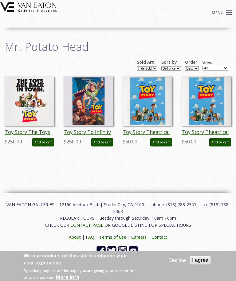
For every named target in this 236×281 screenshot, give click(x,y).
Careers (139, 237)
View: (208, 63)
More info (67, 277)
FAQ (90, 237)
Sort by (169, 62)
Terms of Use (112, 237)
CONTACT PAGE (86, 225)
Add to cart (43, 142)
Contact (159, 237)
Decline (177, 260)
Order (191, 62)
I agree (200, 260)
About (75, 237)
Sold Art (145, 62)
